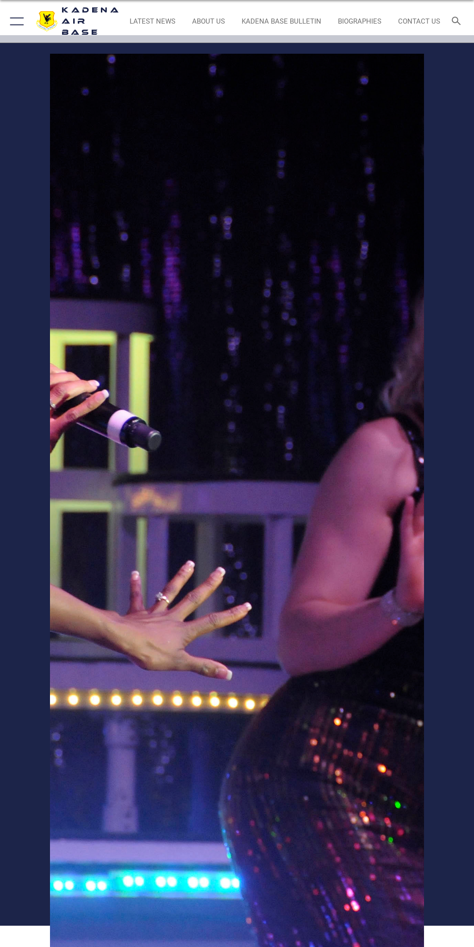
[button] (15, 21)
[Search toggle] (458, 21)
